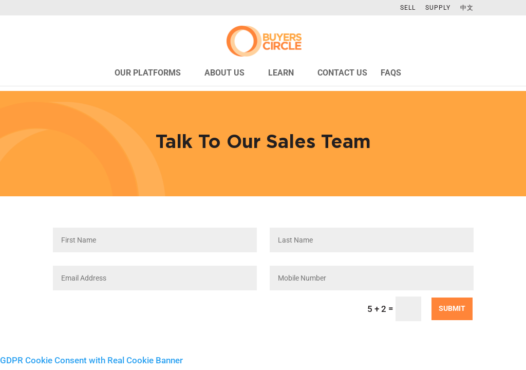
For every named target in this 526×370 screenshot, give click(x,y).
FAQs (391, 73)
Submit (452, 308)
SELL (408, 8)
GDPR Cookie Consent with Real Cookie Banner (91, 360)
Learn (281, 73)
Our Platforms (148, 73)
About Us (224, 73)
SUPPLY (437, 8)
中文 (467, 8)
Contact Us (342, 73)
